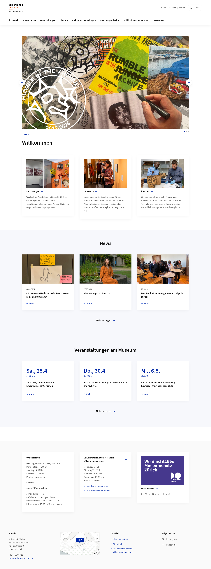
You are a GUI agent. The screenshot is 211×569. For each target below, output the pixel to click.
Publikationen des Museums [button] (136, 20)
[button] (97, 535)
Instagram (169, 539)
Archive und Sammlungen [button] (84, 20)
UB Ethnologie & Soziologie (98, 490)
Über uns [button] (64, 20)
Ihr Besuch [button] (13, 20)
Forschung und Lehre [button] (109, 20)
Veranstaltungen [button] (47, 20)
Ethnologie (118, 544)
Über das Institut (120, 539)
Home (163, 7)
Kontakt (172, 7)
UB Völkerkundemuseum (97, 486)
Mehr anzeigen (105, 320)
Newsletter (159, 20)
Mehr (26, 134)
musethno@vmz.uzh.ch (22, 558)
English (182, 7)
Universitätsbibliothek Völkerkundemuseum (123, 550)
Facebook (169, 544)
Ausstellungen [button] (29, 20)
